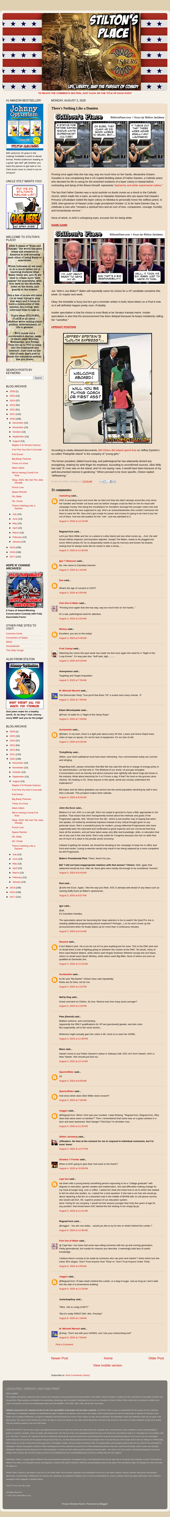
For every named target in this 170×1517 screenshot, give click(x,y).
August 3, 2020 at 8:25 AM (72, 741)
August (16, 441)
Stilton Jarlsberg (68, 1136)
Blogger (104, 1504)
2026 (13, 391)
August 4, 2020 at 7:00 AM (72, 1100)
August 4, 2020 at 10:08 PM (73, 1168)
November (18, 427)
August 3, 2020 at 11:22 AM (73, 964)
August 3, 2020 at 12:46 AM (73, 550)
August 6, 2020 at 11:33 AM (73, 1288)
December (18, 422)
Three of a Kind (20, 463)
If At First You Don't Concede (27, 449)
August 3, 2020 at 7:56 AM (72, 680)
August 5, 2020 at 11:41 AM (73, 1210)
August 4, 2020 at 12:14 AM (73, 1061)
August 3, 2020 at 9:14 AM (72, 931)
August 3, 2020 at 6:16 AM (72, 660)
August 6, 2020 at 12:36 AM (73, 1230)
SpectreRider (66, 1072)
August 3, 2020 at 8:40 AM (72, 797)
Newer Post (59, 1358)
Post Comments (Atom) (78, 1375)
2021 (13, 414)
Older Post (156, 1358)
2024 (13, 400)
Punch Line (18, 487)
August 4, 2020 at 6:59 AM (72, 1080)
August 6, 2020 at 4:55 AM (72, 1266)
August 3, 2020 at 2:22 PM (73, 986)
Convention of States (17, 637)
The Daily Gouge (15, 650)
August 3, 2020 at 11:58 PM (73, 1038)
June (15, 519)
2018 (13, 552)
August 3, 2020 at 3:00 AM (72, 592)
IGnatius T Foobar (69, 1159)
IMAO (9, 642)
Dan (61, 580)
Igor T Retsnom (67, 561)
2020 (13, 418)
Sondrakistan (13, 646)
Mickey (63, 629)
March (16, 532)
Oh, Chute (17, 501)
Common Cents (14, 633)
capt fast (64, 1179)
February (17, 537)
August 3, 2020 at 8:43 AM (72, 872)
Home (108, 1358)
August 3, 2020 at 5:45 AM (72, 638)
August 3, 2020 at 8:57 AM (72, 895)
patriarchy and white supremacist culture (138, 185)
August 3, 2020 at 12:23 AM (73, 521)
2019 (13, 547)
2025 (13, 396)
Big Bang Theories (21, 459)
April (15, 528)
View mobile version (107, 1365)
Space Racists (19, 492)
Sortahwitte (65, 729)
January (17, 541)
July (14, 514)
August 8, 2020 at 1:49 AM (72, 1318)
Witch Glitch (18, 468)
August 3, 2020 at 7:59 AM (72, 699)
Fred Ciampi (66, 648)
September (18, 436)
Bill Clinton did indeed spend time (117, 450)
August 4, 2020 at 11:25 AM (73, 1126)
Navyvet (63, 941)
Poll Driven (17, 454)
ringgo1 (63, 1110)
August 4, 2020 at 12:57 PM (73, 1149)
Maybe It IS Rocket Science (26, 445)
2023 (13, 405)
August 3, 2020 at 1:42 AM (72, 570)
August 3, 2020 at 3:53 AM (72, 618)
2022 (13, 409)
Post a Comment (64, 1344)
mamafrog (64, 495)
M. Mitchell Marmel (69, 690)
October (17, 432)
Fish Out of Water (69, 603)
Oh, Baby (17, 496)
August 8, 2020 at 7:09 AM (72, 1337)
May (15, 523)
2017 (13, 556)
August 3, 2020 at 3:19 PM (73, 1006)
